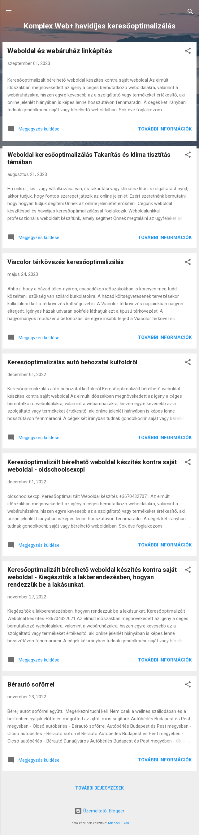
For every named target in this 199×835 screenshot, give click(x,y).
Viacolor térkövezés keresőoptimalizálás (65, 262)
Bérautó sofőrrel (30, 684)
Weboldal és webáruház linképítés (59, 51)
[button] (188, 52)
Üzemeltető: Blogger (99, 811)
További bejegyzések (99, 788)
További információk (165, 129)
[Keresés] (190, 12)
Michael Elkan (118, 823)
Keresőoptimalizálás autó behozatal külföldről (72, 362)
